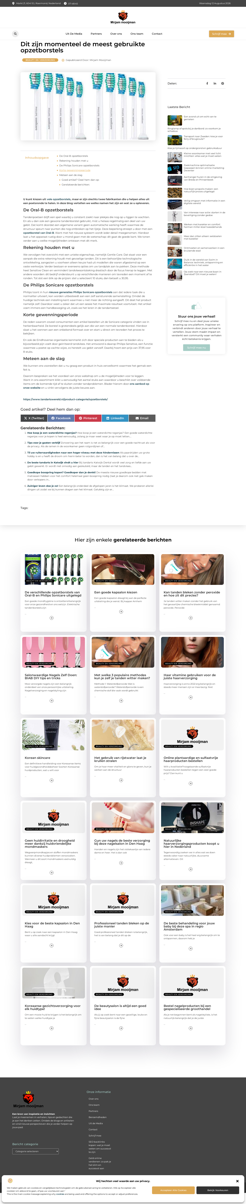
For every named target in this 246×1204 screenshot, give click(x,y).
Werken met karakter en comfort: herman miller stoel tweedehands (203, 236)
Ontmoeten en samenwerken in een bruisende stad (204, 260)
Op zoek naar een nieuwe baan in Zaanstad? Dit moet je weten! (202, 284)
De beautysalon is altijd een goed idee (120, 1018)
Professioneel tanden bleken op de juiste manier (121, 935)
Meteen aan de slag (70, 186)
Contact (157, 33)
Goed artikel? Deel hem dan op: (80, 190)
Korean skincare (37, 769)
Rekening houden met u (73, 171)
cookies (60, 1194)
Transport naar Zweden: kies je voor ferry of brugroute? (203, 148)
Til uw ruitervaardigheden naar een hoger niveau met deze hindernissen (73, 463)
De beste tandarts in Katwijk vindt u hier (52, 473)
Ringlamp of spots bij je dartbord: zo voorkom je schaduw (194, 140)
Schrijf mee (95, 1146)
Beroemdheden (98, 1128)
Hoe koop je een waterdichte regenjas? (52, 443)
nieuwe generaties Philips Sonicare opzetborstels (80, 303)
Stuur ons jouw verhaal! (196, 327)
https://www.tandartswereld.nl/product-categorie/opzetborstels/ (65, 410)
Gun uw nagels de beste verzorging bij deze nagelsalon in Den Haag (122, 853)
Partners (96, 33)
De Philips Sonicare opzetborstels (79, 176)
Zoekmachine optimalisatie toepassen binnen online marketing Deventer (204, 179)
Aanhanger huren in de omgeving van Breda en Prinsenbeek (203, 189)
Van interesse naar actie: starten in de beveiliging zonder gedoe (204, 225)
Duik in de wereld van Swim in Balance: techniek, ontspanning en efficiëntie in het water (203, 273)
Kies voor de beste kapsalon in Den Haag (52, 935)
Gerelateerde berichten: (76, 195)
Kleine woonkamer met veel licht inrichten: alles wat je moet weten (202, 165)
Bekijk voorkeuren (217, 1190)
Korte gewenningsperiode (74, 181)
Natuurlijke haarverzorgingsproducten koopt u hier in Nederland (191, 855)
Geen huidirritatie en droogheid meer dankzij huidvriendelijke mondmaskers (50, 855)
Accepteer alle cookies (173, 1190)
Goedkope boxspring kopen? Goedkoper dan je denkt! (61, 483)
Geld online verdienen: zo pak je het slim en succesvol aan (100, 1174)
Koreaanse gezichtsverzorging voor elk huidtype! (53, 1018)
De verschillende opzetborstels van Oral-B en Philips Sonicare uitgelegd (53, 604)
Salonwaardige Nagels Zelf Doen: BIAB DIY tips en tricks (51, 687)
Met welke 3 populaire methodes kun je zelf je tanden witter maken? (122, 687)
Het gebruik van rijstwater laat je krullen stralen (120, 770)
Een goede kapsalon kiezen (115, 603)
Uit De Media (74, 33)
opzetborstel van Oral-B (38, 244)
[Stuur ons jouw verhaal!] (197, 317)
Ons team (137, 33)
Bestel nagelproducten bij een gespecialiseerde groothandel (187, 1018)
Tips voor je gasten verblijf (43, 453)
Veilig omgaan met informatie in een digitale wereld (204, 213)
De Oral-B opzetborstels (73, 167)
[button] (237, 1181)
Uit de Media (96, 1134)
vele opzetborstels (59, 210)
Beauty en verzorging (40, 71)
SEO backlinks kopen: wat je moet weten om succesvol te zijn (100, 1157)
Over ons (116, 33)
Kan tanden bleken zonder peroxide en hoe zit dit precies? (192, 604)
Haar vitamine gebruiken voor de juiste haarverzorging (190, 687)
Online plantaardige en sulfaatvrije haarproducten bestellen (191, 770)
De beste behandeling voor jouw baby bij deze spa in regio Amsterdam (189, 937)
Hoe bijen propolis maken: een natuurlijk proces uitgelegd (201, 201)
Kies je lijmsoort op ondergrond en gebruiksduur (195, 159)
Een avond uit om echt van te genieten (200, 129)
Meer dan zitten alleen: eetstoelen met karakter (203, 248)
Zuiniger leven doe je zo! (42, 496)
